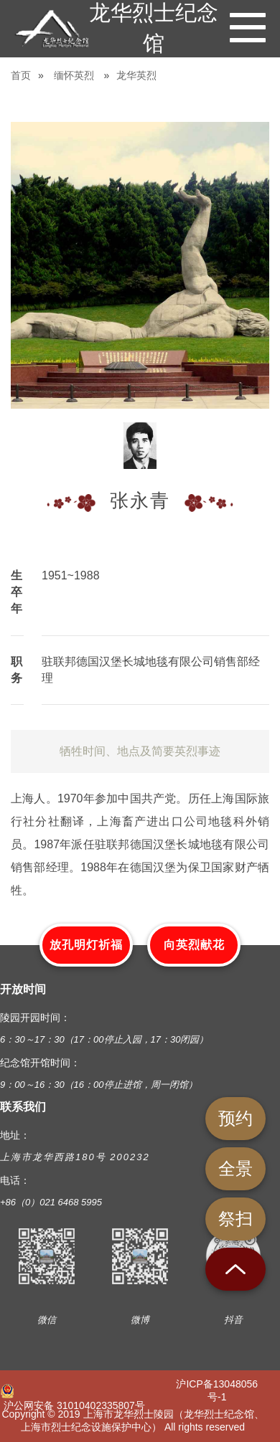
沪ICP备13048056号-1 (217, 1390)
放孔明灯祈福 (86, 945)
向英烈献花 (194, 945)
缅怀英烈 (74, 75)
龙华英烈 (136, 75)
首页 (21, 75)
